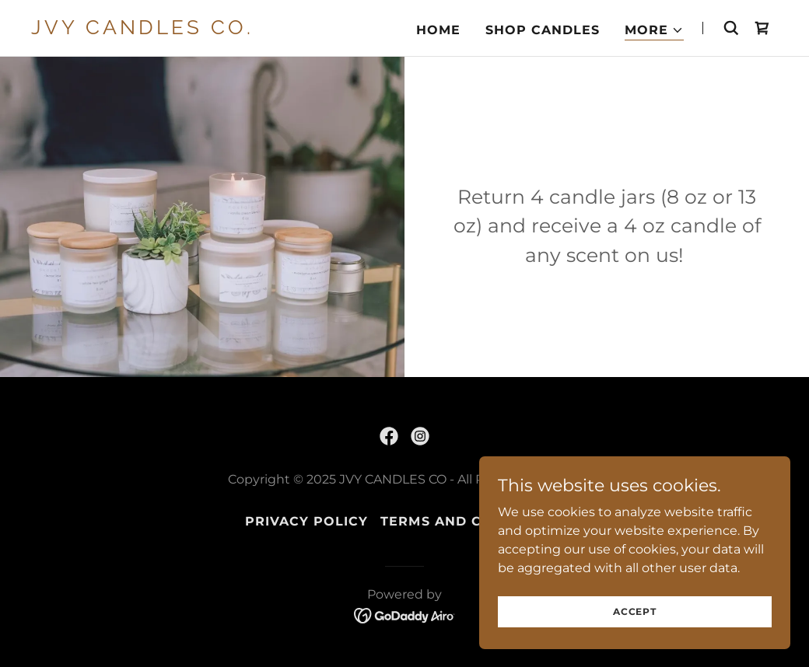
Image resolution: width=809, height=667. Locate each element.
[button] (654, 30)
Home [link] (438, 30)
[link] (161, 30)
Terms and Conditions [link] (471, 521)
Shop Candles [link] (542, 30)
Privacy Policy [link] (306, 521)
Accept (635, 611)
